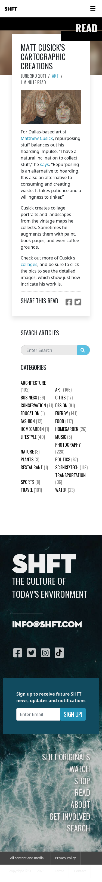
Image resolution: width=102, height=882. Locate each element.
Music (63, 437)
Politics (66, 459)
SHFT (10, 9)
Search (78, 828)
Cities (64, 397)
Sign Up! (73, 714)
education (33, 413)
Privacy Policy (65, 858)
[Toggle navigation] (93, 9)
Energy (66, 413)
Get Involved (70, 816)
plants (30, 459)
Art (55, 76)
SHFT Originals (66, 756)
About (80, 804)
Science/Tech (71, 467)
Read (82, 792)
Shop (82, 780)
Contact (80, 871)
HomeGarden (35, 429)
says (44, 164)
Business (33, 397)
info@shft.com (47, 625)
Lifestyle (33, 437)
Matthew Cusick (37, 138)
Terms (59, 871)
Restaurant (34, 467)
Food (64, 421)
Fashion (31, 421)
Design (65, 405)
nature (30, 451)
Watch (79, 768)
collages (29, 264)
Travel (31, 490)
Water (65, 490)
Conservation (37, 405)
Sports (30, 482)
